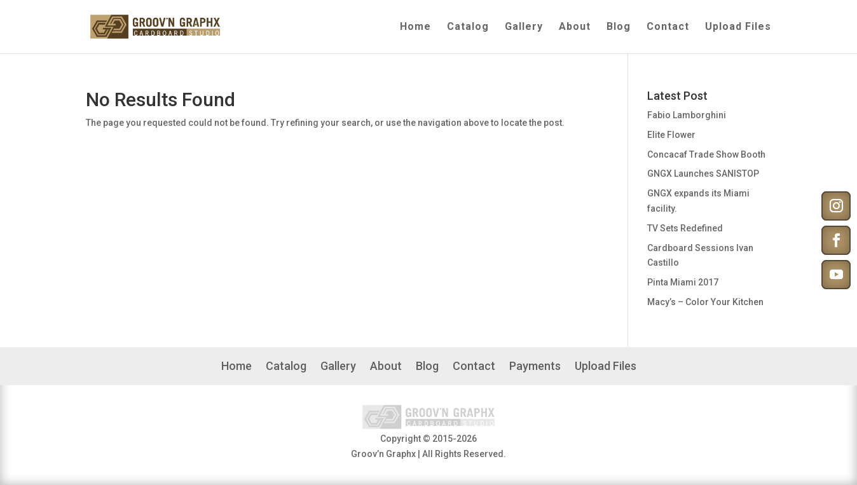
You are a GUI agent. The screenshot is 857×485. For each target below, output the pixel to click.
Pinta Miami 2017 (682, 282)
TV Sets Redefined (685, 228)
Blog (619, 27)
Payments (535, 367)
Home (415, 27)
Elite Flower (671, 135)
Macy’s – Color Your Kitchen (705, 302)
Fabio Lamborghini (686, 115)
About (575, 27)
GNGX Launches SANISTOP (703, 173)
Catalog (468, 27)
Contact (668, 27)
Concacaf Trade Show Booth (706, 154)
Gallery (524, 27)
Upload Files (738, 27)
